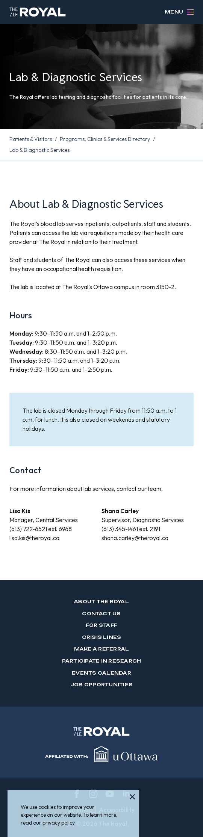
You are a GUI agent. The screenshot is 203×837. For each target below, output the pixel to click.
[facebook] (77, 794)
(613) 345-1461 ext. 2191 (131, 529)
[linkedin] (126, 794)
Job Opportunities (101, 684)
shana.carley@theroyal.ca (135, 538)
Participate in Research (101, 661)
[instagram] (93, 794)
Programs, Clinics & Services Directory (105, 139)
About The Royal (101, 601)
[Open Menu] (190, 12)
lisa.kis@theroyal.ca (34, 538)
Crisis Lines (101, 637)
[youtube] (110, 794)
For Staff (101, 625)
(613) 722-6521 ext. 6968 (40, 529)
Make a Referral (101, 649)
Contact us (101, 613)
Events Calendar (101, 673)
